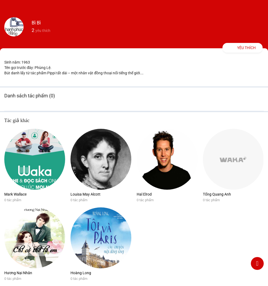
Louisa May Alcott (85, 194)
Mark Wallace (15, 194)
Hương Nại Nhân (18, 273)
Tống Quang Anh (217, 194)
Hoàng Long (80, 273)
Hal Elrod (144, 194)
